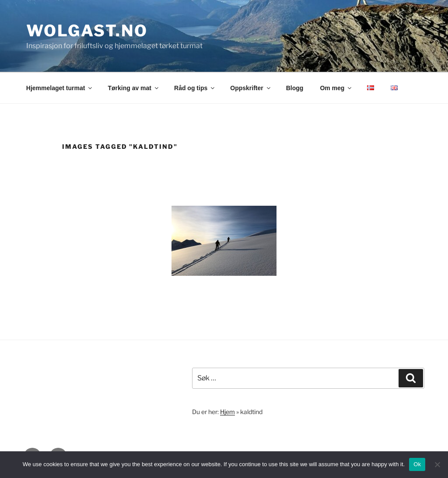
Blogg (295, 87)
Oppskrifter (250, 87)
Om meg (336, 87)
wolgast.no (87, 30)
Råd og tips (195, 87)
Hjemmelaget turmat (60, 87)
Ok (417, 464)
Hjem (227, 411)
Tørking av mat (134, 87)
